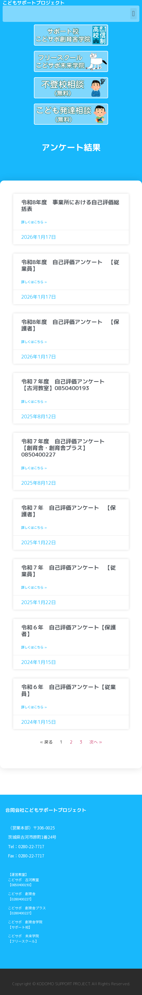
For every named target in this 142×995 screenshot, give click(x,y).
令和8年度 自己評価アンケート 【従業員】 (70, 265)
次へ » (95, 742)
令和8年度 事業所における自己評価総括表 (70, 205)
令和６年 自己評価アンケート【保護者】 (68, 630)
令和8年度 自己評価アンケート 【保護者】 (70, 325)
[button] (133, 13)
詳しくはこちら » (34, 222)
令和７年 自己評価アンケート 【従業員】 (68, 571)
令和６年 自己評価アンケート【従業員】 (68, 690)
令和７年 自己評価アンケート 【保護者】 (68, 511)
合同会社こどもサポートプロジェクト (45, 810)
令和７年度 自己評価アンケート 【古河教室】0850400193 (65, 384)
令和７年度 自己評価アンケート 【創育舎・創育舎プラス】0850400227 (65, 447)
